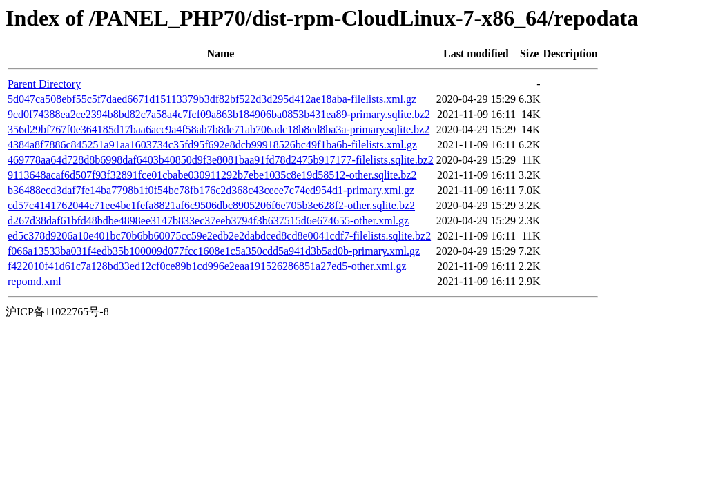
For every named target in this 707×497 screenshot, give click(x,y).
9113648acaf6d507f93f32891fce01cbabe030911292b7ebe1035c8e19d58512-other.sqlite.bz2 (212, 175)
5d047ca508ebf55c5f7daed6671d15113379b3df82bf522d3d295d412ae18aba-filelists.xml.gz (212, 99)
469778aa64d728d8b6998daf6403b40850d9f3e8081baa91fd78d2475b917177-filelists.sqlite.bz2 (221, 160)
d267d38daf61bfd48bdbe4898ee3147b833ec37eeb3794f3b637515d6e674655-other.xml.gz (208, 220)
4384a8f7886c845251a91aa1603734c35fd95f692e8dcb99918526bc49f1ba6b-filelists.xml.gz (212, 144)
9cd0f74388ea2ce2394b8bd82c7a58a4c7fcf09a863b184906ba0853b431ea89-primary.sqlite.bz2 (219, 114)
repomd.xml (34, 281)
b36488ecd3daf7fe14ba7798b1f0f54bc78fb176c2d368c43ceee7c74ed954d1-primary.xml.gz (211, 190)
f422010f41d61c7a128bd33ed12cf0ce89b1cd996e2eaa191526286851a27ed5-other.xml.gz (207, 266)
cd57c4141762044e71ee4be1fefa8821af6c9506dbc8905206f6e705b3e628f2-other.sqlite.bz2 (211, 205)
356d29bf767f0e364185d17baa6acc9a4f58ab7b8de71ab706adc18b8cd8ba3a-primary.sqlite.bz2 (218, 129)
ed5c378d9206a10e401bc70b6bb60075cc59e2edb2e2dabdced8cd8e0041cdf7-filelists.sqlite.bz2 (219, 236)
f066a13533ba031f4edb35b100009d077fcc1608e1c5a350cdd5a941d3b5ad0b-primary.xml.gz (214, 251)
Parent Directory (44, 84)
